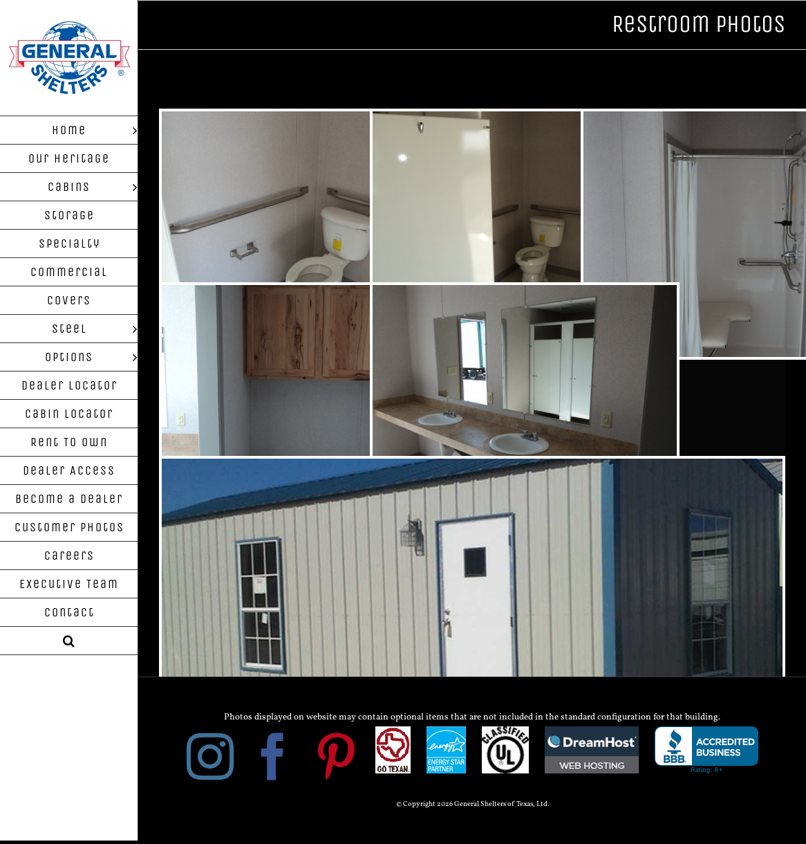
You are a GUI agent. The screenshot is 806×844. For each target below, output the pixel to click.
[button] (69, 641)
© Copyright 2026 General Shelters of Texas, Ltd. (472, 804)
